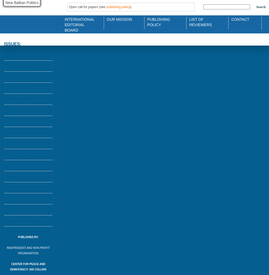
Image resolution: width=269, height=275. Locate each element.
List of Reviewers (200, 21)
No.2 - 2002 (18, 210)
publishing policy (118, 7)
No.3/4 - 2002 (20, 199)
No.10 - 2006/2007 (24, 143)
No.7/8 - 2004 (20, 165)
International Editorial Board (78, 21)
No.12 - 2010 (19, 121)
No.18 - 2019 (19, 55)
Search (260, 7)
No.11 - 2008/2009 (24, 132)
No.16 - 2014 (19, 77)
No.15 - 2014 (19, 88)
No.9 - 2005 (18, 154)
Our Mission (119, 19)
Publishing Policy (158, 21)
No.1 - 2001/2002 (23, 221)
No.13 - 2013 (19, 110)
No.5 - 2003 (18, 187)
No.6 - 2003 (18, 176)
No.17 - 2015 (19, 66)
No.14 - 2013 (19, 99)
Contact (240, 19)
